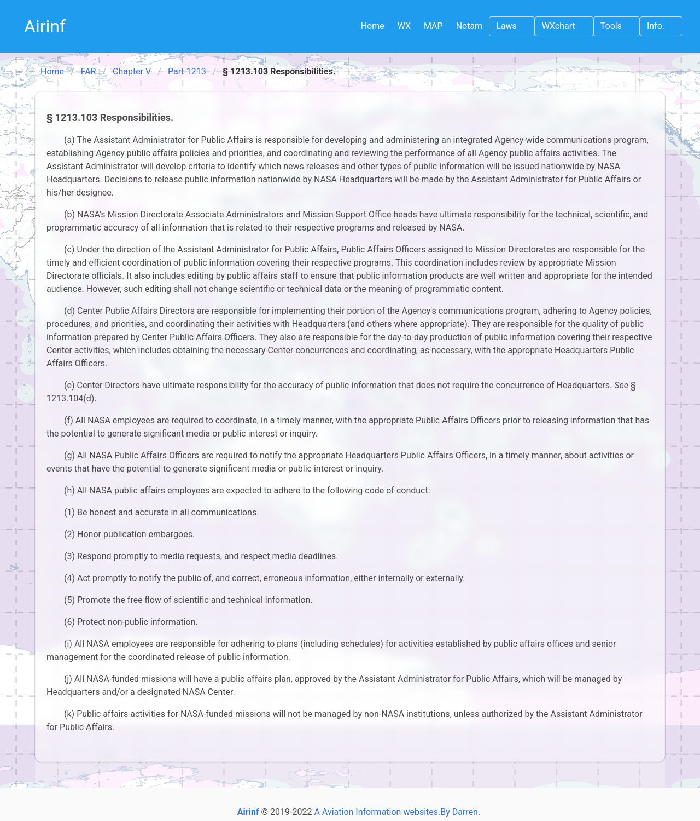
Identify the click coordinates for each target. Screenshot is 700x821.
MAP (433, 26)
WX (404, 26)
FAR (88, 71)
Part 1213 (187, 71)
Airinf (45, 26)
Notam (469, 26)
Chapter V (132, 71)
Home (372, 26)
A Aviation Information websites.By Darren (396, 812)
